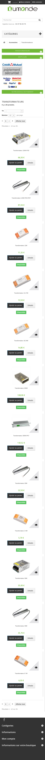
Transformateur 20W (21, 483)
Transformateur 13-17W (21, 293)
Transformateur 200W (21, 388)
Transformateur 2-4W (21, 531)
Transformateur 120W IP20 (21, 150)
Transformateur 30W (21, 578)
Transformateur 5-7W (21, 673)
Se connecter (37, 2)
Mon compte (8, 738)
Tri (3, 111)
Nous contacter (24, 2)
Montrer (5, 115)
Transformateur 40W (21, 626)
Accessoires (13, 42)
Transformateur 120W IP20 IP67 (21, 198)
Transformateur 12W (21, 245)
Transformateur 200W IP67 (21, 435)
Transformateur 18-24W (21, 340)
